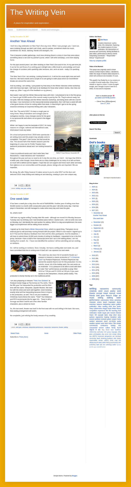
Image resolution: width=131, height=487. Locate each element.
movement (101, 336)
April (95, 243)
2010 (94, 273)
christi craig (113, 340)
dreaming (103, 338)
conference (104, 325)
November (97, 222)
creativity (93, 291)
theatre (61, 327)
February (97, 249)
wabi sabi (99, 344)
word (110, 306)
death (98, 338)
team (112, 330)
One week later (19, 198)
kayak (104, 313)
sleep (91, 308)
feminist (119, 344)
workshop (117, 300)
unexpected (93, 328)
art (120, 296)
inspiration (111, 302)
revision (112, 313)
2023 (94, 192)
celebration (93, 313)
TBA (114, 323)
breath (119, 323)
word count (103, 291)
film (107, 311)
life (110, 311)
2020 (94, 201)
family (114, 328)
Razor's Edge (111, 296)
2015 (94, 258)
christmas (25, 327)
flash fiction (108, 323)
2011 (94, 270)
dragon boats (107, 308)
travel (105, 293)
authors (91, 317)
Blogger (74, 476)
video (99, 306)
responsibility (93, 340)
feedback (110, 338)
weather (92, 323)
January (96, 252)
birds (100, 342)
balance (99, 304)
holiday (18, 188)
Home (10, 30)
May (95, 240)
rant (120, 340)
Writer (114, 308)
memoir (112, 293)
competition (93, 311)
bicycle (96, 342)
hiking (108, 342)
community (116, 289)
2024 (94, 190)
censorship (92, 338)
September (97, 228)
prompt (99, 293)
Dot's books (97, 142)
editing (100, 298)
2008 (94, 279)
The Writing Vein (37, 12)
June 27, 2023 (105, 103)
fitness (119, 308)
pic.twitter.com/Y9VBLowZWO (105, 98)
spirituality (100, 332)
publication (93, 306)
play (103, 334)
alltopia (91, 342)
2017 (94, 210)
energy (114, 334)
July (95, 234)
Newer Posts (15, 333)
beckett (104, 347)
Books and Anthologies (50, 30)
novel (119, 293)
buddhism (118, 330)
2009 (94, 276)
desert (107, 330)
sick (119, 325)
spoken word (99, 323)
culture (107, 328)
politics (118, 304)
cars (110, 334)
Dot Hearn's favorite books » (112, 177)
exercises (92, 304)
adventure (99, 321)
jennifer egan (92, 347)
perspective (108, 336)
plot (108, 313)
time (114, 306)
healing (106, 317)
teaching (114, 311)
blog (103, 330)
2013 (94, 264)
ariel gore (19, 327)
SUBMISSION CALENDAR (27, 30)
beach (105, 302)
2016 (94, 255)
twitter (114, 344)
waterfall (99, 347)
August (96, 231)
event (106, 321)
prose (106, 334)
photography (97, 334)
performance (94, 300)
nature (113, 304)
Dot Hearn (104, 40)
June (95, 237)
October (96, 225)
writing (29, 188)
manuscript (47, 327)
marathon (113, 317)
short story (117, 315)
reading (104, 306)
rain (113, 336)
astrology (118, 336)
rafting (119, 334)
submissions (105, 300)
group (109, 332)
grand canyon (112, 319)
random (92, 321)
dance (119, 302)
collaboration (98, 308)
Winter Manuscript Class (39, 229)
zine (104, 344)
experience (101, 311)
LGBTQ (106, 340)
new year (23, 188)
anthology (109, 344)
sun (90, 336)
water (119, 298)
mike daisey (117, 338)
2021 (94, 198)
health (100, 313)
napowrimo (99, 317)
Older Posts (77, 333)
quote (119, 321)
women (101, 328)
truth (105, 332)
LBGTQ (94, 336)
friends (92, 296)
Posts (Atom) (23, 337)
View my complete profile (97, 61)
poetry (112, 291)
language (114, 332)
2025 (94, 187)
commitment (93, 325)
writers (99, 302)
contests (104, 319)
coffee (104, 342)
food (119, 311)
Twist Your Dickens (41, 281)
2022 (94, 196)
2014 (94, 261)
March (96, 246)
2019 (94, 204)
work (119, 291)
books (119, 306)
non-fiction (112, 321)
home (119, 319)
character (92, 302)
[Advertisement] (117, 390)
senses (101, 340)
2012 (94, 267)
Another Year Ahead (22, 41)
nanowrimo (55, 327)
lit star (98, 330)
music (91, 298)
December (97, 213)
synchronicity (114, 342)
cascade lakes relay (105, 315)
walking (110, 298)
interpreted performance (36, 327)
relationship (92, 332)
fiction (112, 300)
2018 (94, 207)
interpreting (106, 304)
